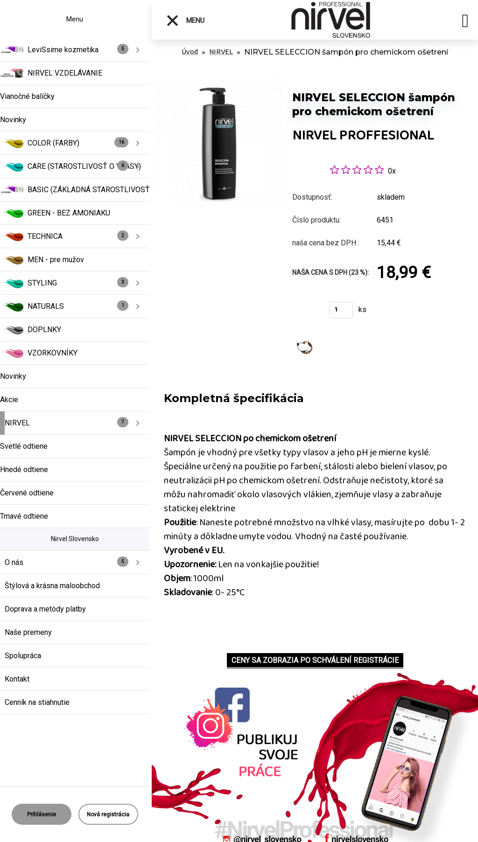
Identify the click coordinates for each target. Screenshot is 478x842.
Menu (185, 20)
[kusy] (341, 310)
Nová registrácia (108, 814)
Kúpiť (305, 312)
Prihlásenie (41, 814)
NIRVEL (221, 52)
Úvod (190, 52)
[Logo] (330, 20)
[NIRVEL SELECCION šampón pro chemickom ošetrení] (219, 83)
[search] (465, 22)
